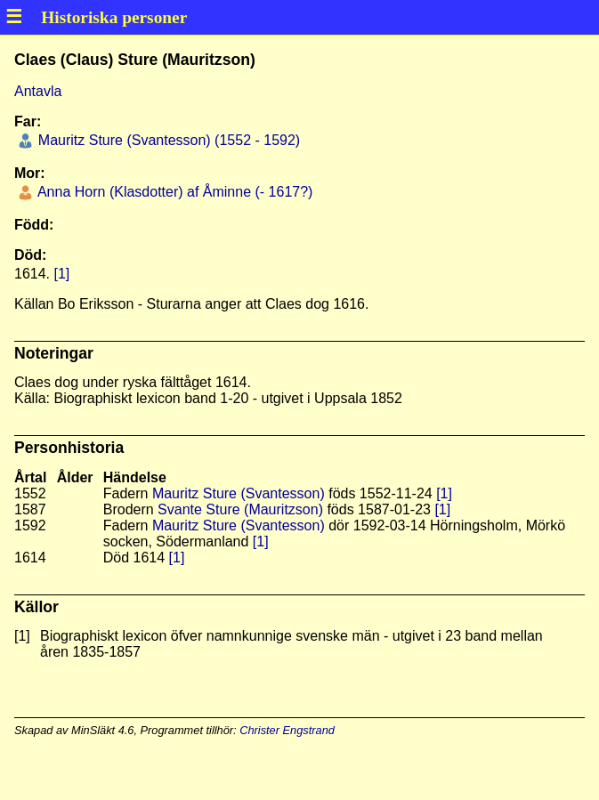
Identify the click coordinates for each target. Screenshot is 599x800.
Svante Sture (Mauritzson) (240, 509)
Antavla (37, 91)
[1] (61, 273)
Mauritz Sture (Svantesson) (238, 493)
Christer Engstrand (287, 730)
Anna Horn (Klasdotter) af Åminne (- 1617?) (173, 191)
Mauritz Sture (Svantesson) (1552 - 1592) (167, 140)
